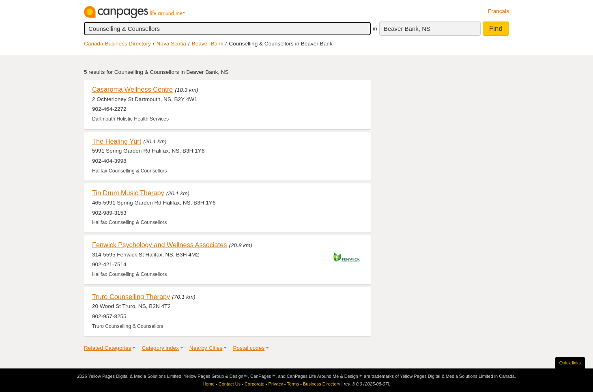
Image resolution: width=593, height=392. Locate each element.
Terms (293, 383)
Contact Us (230, 383)
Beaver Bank (207, 44)
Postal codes (248, 348)
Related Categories (107, 348)
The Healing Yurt (116, 141)
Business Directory (321, 383)
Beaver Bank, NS (407, 28)
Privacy (276, 383)
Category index (160, 348)
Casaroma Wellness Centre (132, 89)
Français (498, 11)
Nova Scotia (171, 44)
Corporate (254, 383)
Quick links (570, 362)
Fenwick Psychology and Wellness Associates (159, 244)
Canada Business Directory (117, 44)
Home (209, 383)
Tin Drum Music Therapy (128, 192)
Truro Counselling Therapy (131, 296)
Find (496, 28)
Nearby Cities (206, 348)
